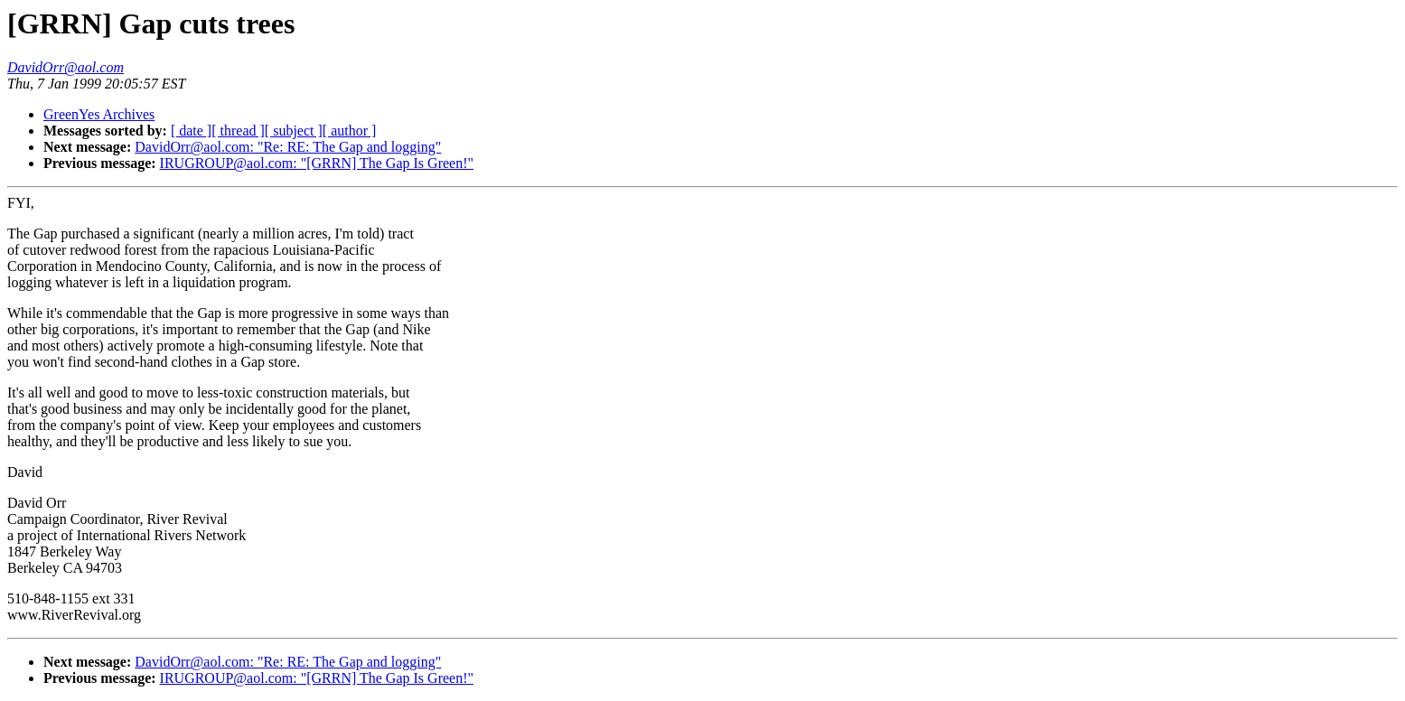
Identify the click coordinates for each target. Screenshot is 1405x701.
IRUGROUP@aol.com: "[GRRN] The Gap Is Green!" (316, 163)
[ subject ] (294, 130)
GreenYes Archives (99, 114)
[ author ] (350, 130)
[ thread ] (238, 130)
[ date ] (191, 130)
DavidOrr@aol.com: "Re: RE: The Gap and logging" (288, 146)
